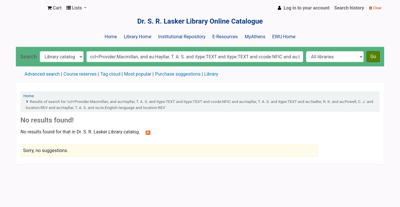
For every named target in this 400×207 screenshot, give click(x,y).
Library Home (137, 36)
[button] (54, 8)
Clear (375, 8)
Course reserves (80, 74)
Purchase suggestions (178, 74)
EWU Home (284, 36)
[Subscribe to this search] (148, 132)
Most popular (137, 74)
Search (28, 56)
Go (373, 56)
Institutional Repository (181, 36)
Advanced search (42, 74)
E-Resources (225, 36)
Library (211, 74)
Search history (349, 8)
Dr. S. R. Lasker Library (30, 8)
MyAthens (255, 36)
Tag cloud (110, 74)
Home (111, 36)
